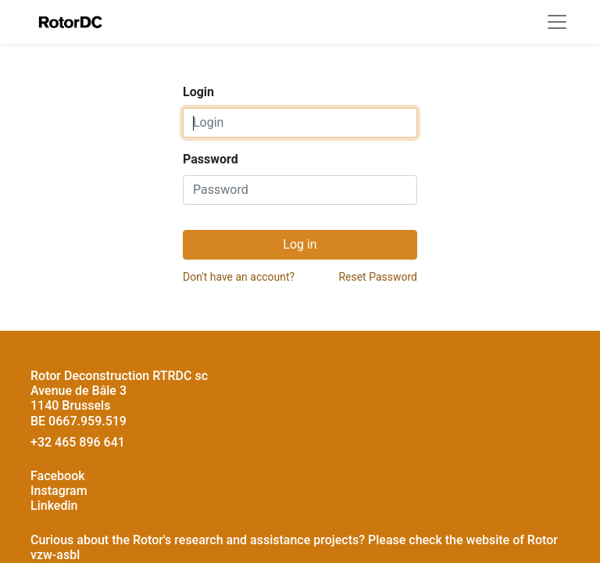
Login (198, 91)
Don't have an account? (239, 277)
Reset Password (377, 277)
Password (210, 159)
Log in (299, 244)
